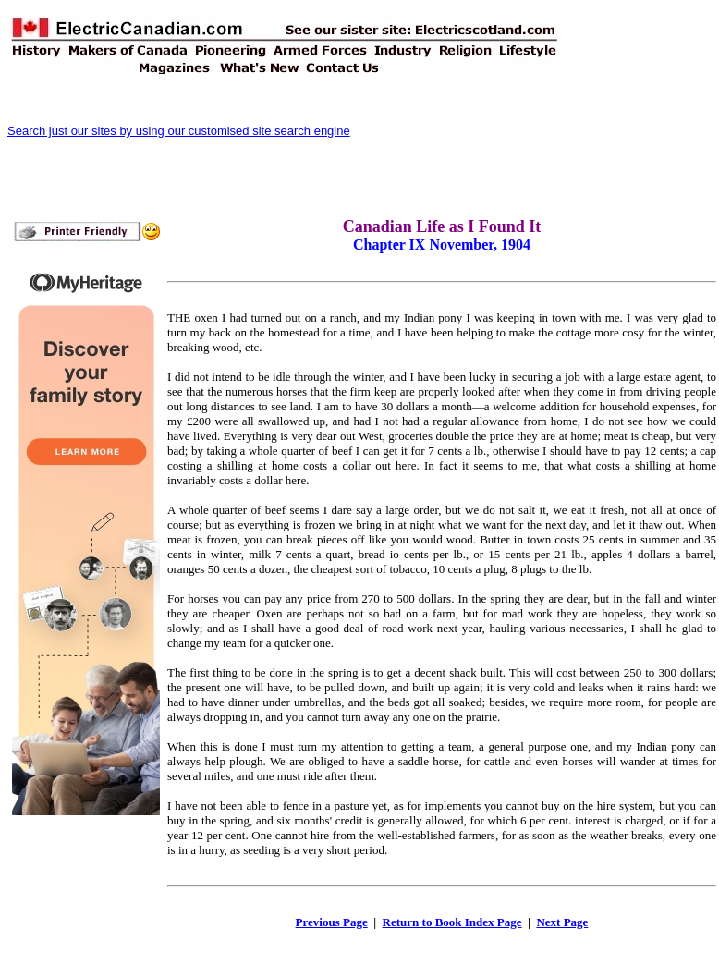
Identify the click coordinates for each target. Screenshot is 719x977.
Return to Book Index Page (452, 922)
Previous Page (332, 922)
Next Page (562, 922)
